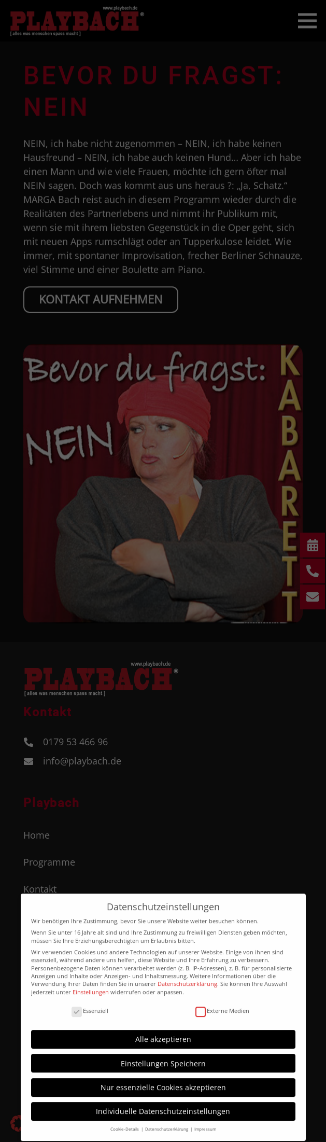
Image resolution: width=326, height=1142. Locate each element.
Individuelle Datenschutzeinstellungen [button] (163, 1105)
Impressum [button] (205, 1123)
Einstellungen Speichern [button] (163, 1057)
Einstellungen (91, 986)
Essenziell (90, 1004)
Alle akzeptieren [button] (163, 1033)
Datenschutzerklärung (187, 978)
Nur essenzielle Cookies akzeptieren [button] (163, 1081)
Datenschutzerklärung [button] (167, 1123)
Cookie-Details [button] (125, 1123)
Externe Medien (222, 1004)
